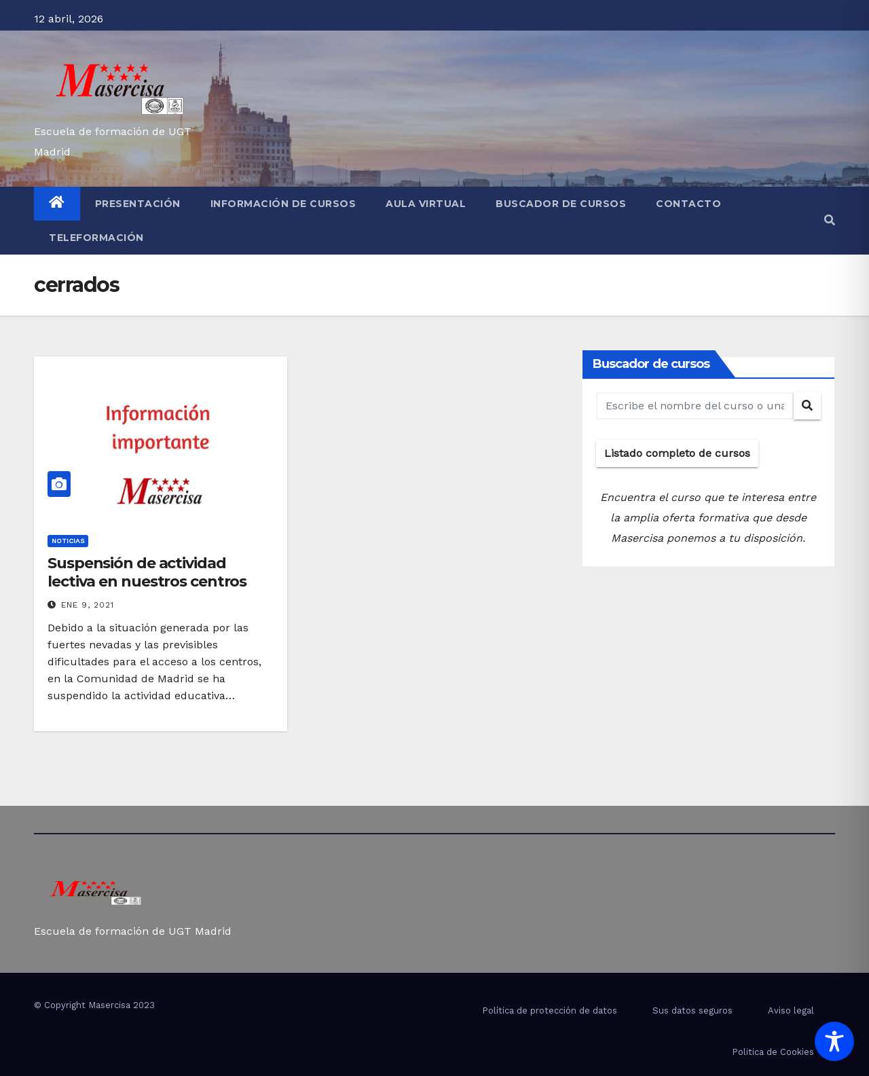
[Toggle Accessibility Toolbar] (834, 1041)
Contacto (688, 204)
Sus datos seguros (692, 1010)
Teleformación (96, 237)
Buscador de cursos (561, 204)
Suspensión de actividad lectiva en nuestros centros (147, 572)
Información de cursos (283, 204)
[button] (829, 220)
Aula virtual (426, 204)
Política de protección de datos (549, 1010)
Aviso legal (791, 1010)
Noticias (68, 540)
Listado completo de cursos (677, 453)
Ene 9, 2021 (87, 605)
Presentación (138, 204)
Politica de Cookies (773, 1052)
